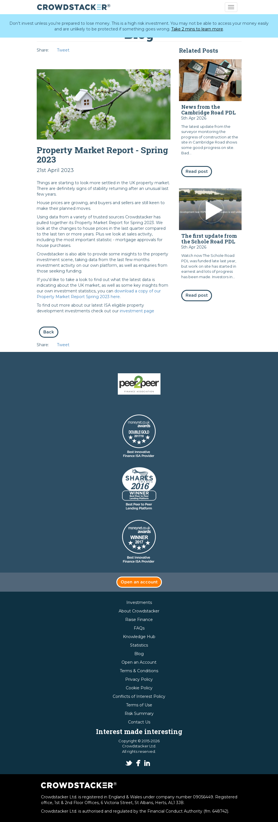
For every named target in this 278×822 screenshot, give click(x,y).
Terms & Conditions (139, 670)
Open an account (139, 582)
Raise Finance (139, 619)
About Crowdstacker (139, 611)
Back (48, 332)
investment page (137, 310)
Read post (197, 171)
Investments (139, 602)
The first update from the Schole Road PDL (209, 238)
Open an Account (139, 662)
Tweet (63, 50)
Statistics (139, 645)
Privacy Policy (139, 679)
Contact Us (139, 722)
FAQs (139, 628)
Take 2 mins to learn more (197, 29)
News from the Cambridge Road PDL (208, 109)
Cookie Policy (139, 687)
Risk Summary (139, 713)
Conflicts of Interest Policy (139, 696)
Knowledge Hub (139, 636)
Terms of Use (139, 705)
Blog (139, 653)
